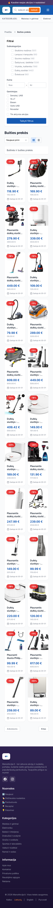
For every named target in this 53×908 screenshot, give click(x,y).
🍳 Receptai (7, 806)
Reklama (6, 881)
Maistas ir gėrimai (29, 18)
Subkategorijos (14, 46)
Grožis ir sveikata (10, 840)
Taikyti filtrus (26, 120)
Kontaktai (6, 869)
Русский (43, 899)
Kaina (9, 80)
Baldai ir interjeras (10, 832)
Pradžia (8, 32)
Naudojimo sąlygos (11, 877)
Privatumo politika (10, 873)
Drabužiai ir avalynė (11, 836)
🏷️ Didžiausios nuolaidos (13, 798)
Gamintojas (12, 91)
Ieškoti (34, 10)
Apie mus (6, 865)
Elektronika (7, 828)
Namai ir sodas (9, 851)
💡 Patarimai (8, 810)
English (30, 899)
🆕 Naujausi (7, 794)
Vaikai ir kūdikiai (9, 847)
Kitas (43, 729)
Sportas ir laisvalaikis (11, 844)
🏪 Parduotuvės (9, 802)
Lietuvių (18, 899)
